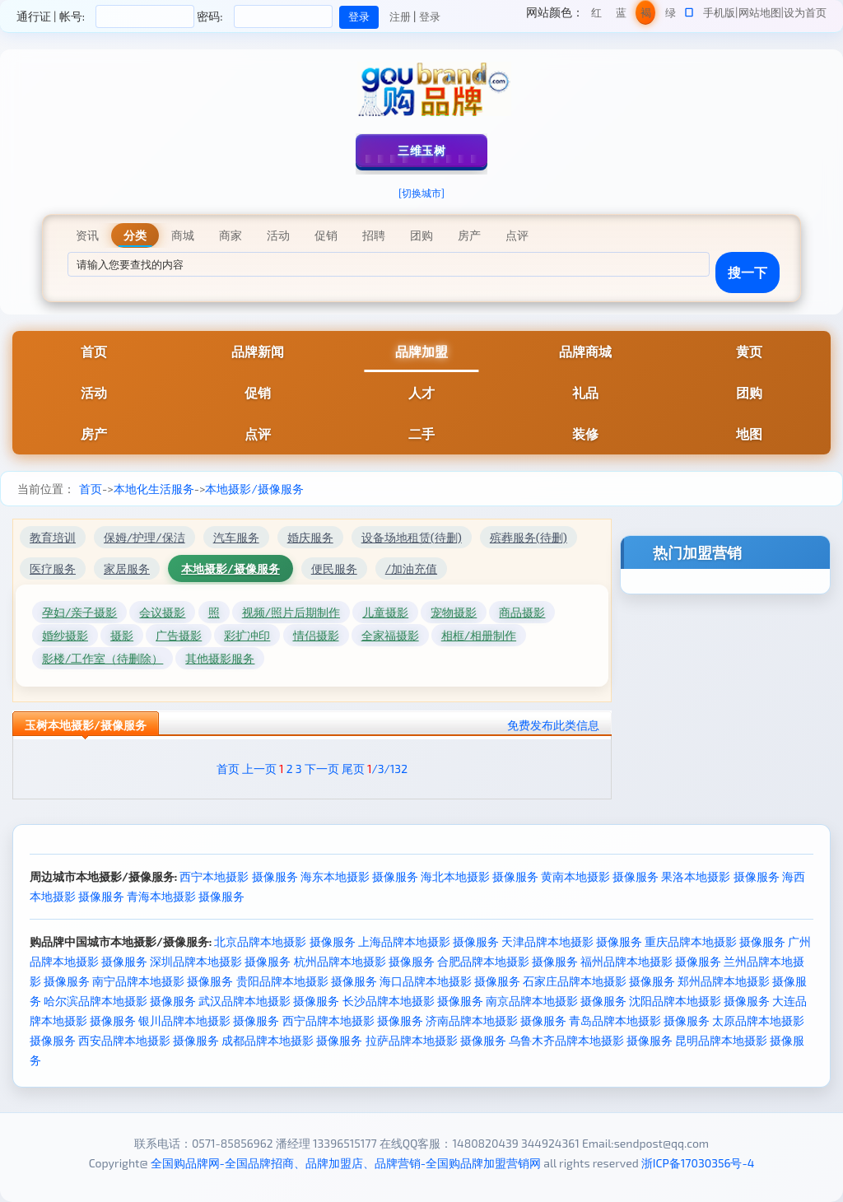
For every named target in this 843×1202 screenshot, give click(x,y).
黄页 (749, 351)
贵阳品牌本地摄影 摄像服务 (306, 981)
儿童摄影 (385, 612)
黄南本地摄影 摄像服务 (600, 876)
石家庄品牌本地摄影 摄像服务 (599, 981)
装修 (585, 433)
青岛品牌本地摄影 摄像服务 (639, 1020)
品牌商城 (585, 351)
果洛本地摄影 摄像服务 (720, 876)
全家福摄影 (390, 635)
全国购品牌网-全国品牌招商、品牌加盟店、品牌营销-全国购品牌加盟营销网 (346, 1163)
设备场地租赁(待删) (411, 537)
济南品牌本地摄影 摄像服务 (496, 1020)
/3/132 (387, 769)
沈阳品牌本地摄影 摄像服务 (699, 1001)
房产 (94, 433)
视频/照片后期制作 (291, 612)
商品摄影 (522, 612)
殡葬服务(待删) (528, 537)
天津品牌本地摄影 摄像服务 (571, 941)
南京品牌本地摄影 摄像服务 (556, 1001)
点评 (258, 433)
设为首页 (805, 12)
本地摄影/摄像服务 (254, 489)
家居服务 (127, 568)
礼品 (585, 392)
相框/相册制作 (478, 635)
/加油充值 (411, 568)
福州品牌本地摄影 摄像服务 (650, 961)
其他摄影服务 (219, 658)
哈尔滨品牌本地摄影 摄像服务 (120, 1001)
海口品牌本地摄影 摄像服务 (450, 981)
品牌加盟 (421, 351)
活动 (94, 392)
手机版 (719, 12)
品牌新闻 (257, 351)
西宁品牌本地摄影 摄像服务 (352, 1020)
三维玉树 (421, 150)
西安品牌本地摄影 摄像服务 (148, 1040)
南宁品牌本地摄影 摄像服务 (162, 981)
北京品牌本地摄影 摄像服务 (284, 941)
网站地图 (759, 12)
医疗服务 (53, 568)
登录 (429, 16)
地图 (749, 433)
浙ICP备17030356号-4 (698, 1163)
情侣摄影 (316, 635)
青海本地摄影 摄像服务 (186, 896)
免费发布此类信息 (553, 725)
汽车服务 (236, 537)
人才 (421, 392)
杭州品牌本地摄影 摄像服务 (364, 961)
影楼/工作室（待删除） (102, 658)
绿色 (670, 15)
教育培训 (53, 537)
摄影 (121, 635)
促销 (258, 392)
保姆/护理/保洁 (144, 537)
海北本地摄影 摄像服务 (479, 876)
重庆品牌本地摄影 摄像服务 (715, 941)
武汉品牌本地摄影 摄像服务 (268, 1001)
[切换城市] (421, 192)
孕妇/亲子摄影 (79, 612)
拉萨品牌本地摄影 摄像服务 (436, 1040)
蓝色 (621, 15)
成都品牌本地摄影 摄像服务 (291, 1040)
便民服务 (334, 568)
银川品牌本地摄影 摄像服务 (208, 1020)
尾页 (353, 769)
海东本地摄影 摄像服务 (359, 876)
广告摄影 (179, 635)
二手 (421, 433)
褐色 (645, 15)
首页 (94, 351)
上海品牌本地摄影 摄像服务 (428, 941)
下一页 (322, 769)
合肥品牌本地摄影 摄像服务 (507, 961)
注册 (400, 16)
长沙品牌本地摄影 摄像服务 (412, 1001)
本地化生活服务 (154, 489)
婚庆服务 (310, 537)
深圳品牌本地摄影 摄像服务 (220, 961)
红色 (596, 15)
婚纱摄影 (65, 635)
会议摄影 (162, 612)
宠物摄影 (454, 612)
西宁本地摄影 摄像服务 (238, 876)
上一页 (259, 769)
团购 (749, 392)
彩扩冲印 (247, 635)
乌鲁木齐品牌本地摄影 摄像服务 (591, 1040)
